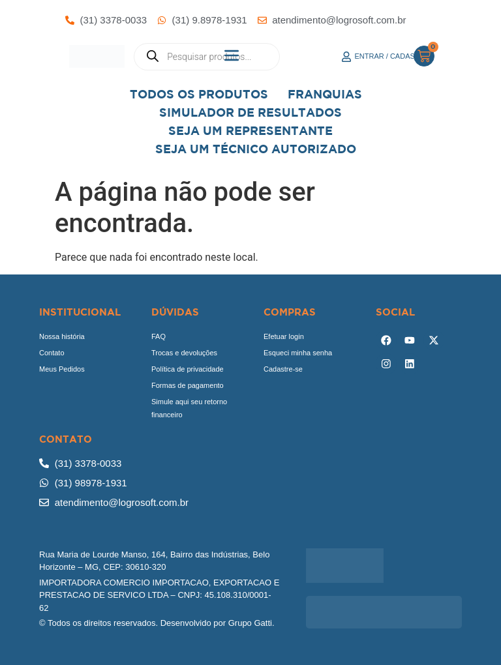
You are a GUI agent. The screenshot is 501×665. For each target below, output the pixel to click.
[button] (232, 56)
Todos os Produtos (199, 94)
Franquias (325, 94)
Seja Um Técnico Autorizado (255, 149)
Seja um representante (250, 131)
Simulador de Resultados (250, 112)
